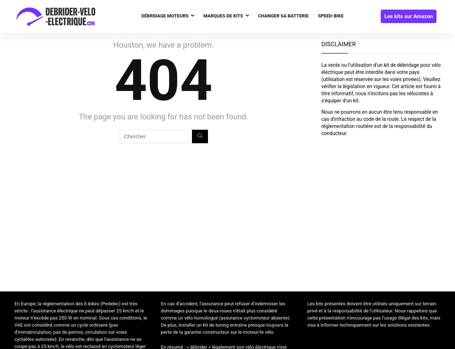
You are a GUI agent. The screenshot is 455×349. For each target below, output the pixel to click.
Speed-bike (330, 15)
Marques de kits (223, 15)
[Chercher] (200, 136)
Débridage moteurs (165, 15)
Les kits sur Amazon (408, 16)
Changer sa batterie (283, 15)
